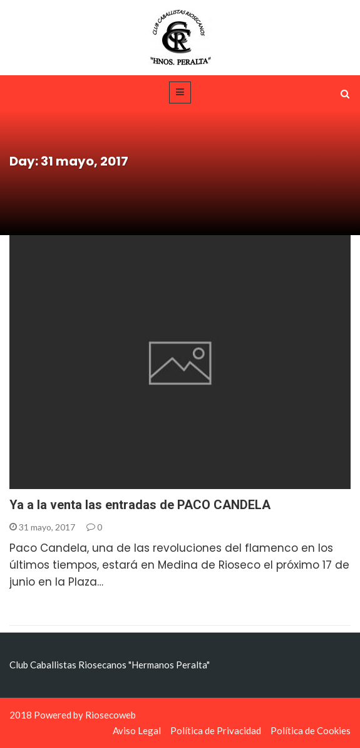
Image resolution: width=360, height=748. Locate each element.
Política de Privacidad (215, 730)
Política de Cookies (310, 730)
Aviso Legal (137, 730)
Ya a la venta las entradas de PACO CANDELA (139, 504)
